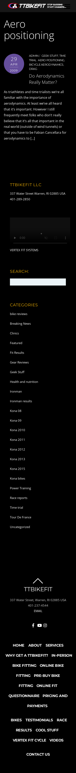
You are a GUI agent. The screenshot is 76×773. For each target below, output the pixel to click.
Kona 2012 (17, 449)
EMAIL (38, 611)
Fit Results (17, 353)
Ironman (16, 391)
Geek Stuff (50, 55)
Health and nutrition (24, 382)
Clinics (14, 333)
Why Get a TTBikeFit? (26, 655)
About (35, 645)
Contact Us (38, 754)
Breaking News (20, 323)
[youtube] (39, 625)
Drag (33, 68)
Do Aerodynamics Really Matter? (46, 79)
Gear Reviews (19, 362)
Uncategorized (20, 527)
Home (18, 645)
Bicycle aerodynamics (46, 64)
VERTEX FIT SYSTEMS (24, 250)
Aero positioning (51, 60)
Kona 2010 (17, 430)
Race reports (18, 498)
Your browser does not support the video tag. (40, 232)
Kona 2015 (17, 469)
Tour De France (20, 517)
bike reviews (18, 314)
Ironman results (21, 401)
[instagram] (45, 625)
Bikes (16, 720)
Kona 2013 (17, 459)
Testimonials (39, 720)
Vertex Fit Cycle (29, 740)
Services (54, 645)
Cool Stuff (47, 730)
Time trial (16, 507)
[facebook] (33, 625)
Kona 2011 (17, 440)
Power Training (20, 488)
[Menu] (67, 6)
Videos (56, 740)
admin (34, 55)
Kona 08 (15, 411)
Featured (16, 343)
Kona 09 (15, 420)
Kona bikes (17, 478)
